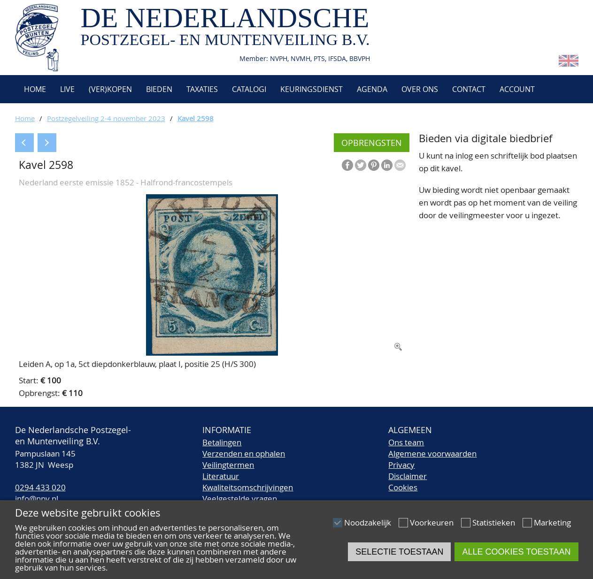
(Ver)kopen (110, 89)
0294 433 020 (40, 487)
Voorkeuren (432, 522)
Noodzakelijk (367, 522)
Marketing (552, 522)
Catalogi (249, 89)
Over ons (419, 89)
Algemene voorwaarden (432, 453)
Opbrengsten (371, 142)
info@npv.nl (36, 498)
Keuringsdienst (311, 89)
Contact (468, 89)
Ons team (406, 442)
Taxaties (202, 89)
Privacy (401, 464)
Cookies (402, 487)
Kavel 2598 (195, 118)
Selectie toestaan (399, 551)
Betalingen (221, 442)
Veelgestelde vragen (239, 498)
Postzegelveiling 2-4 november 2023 (106, 118)
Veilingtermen (228, 464)
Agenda (372, 89)
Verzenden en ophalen (243, 453)
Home (34, 89)
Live (67, 89)
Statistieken (493, 522)
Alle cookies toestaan (516, 551)
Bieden (159, 89)
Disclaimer (407, 476)
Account (517, 89)
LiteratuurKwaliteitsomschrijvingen (247, 482)
